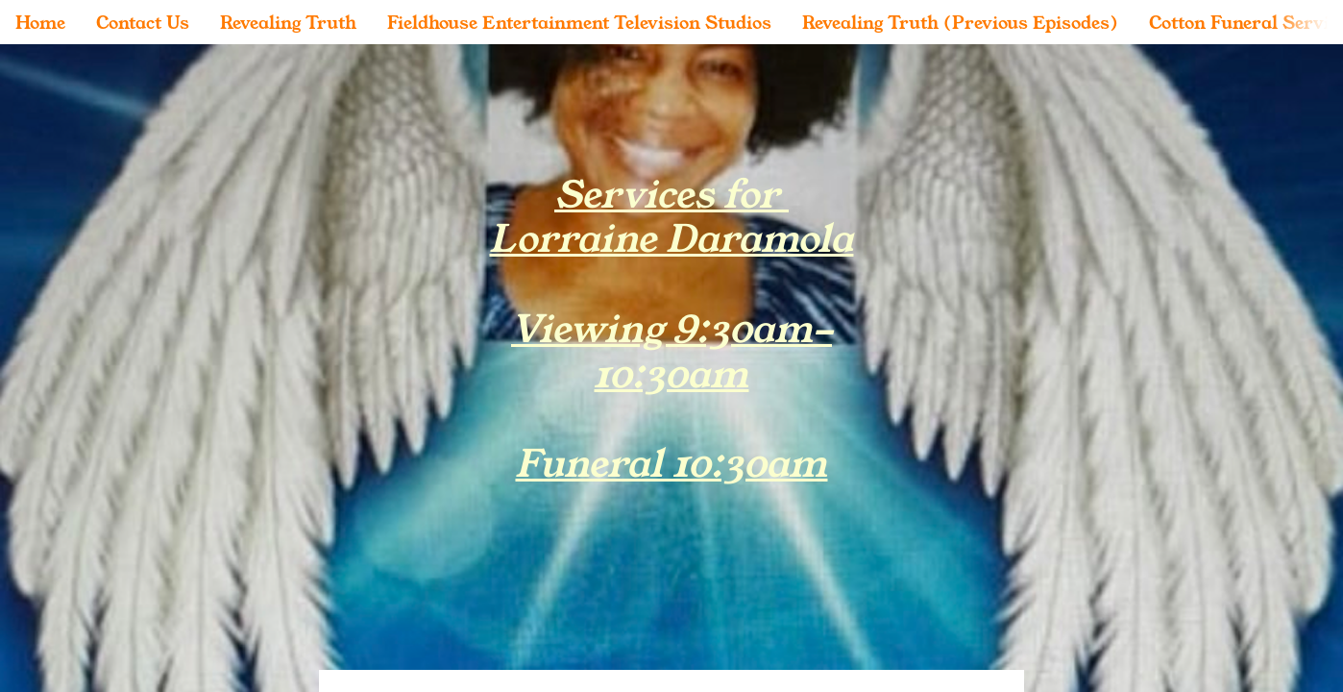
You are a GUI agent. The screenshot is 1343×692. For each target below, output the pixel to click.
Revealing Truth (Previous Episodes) (960, 22)
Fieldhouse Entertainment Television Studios (579, 22)
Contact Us (142, 22)
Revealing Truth (288, 22)
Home (40, 22)
